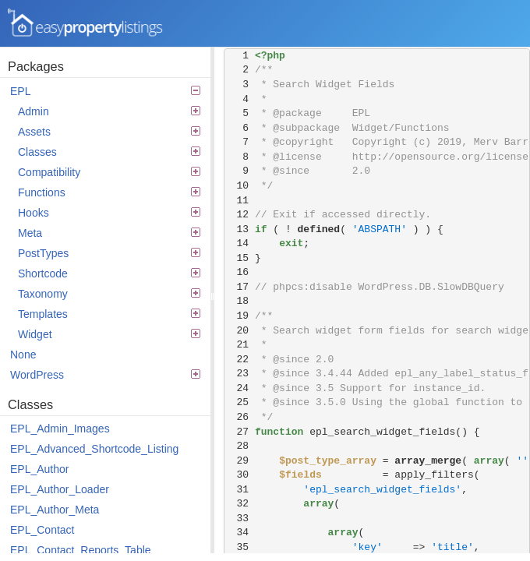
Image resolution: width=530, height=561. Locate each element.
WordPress (105, 375)
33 (239, 518)
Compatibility (109, 172)
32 (239, 504)
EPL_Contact (42, 530)
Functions (109, 192)
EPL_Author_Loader (59, 489)
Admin (109, 111)
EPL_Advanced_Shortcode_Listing (94, 449)
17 (239, 287)
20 (239, 331)
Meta (109, 233)
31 (239, 490)
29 (239, 461)
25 (239, 402)
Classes (109, 152)
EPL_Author (39, 469)
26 (239, 417)
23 (239, 373)
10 (239, 186)
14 (239, 243)
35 (239, 547)
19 (239, 316)
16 (239, 272)
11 (239, 200)
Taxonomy (109, 294)
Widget (109, 334)
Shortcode (109, 273)
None (23, 354)
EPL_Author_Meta (54, 509)
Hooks (109, 212)
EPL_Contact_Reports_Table (80, 550)
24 (239, 388)
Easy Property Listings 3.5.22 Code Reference (86, 23)
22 (239, 359)
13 (239, 229)
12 (239, 215)
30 (239, 475)
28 (239, 446)
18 (239, 301)
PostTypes (109, 253)
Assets (109, 131)
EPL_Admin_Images (60, 428)
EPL (105, 91)
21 (239, 345)
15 (239, 258)
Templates (109, 314)
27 (239, 432)
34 (239, 532)
